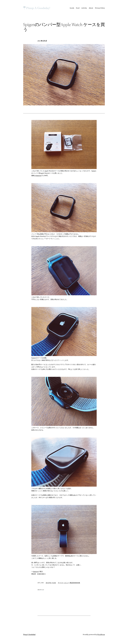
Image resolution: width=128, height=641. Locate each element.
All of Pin (48, 583)
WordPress (101, 634)
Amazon (38, 175)
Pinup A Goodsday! (29, 634)
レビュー (66, 583)
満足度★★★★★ (75, 583)
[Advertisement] (64, 602)
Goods (54, 583)
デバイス (60, 583)
